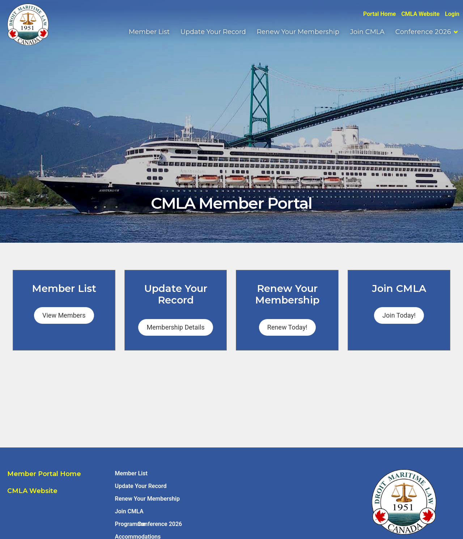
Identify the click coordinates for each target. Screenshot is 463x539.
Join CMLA (367, 32)
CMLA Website (420, 13)
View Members (63, 315)
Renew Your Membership (298, 32)
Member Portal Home (44, 474)
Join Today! (399, 315)
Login (452, 13)
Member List (149, 32)
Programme (130, 524)
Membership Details (175, 327)
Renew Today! (287, 327)
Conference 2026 (423, 32)
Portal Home (379, 13)
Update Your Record (213, 32)
